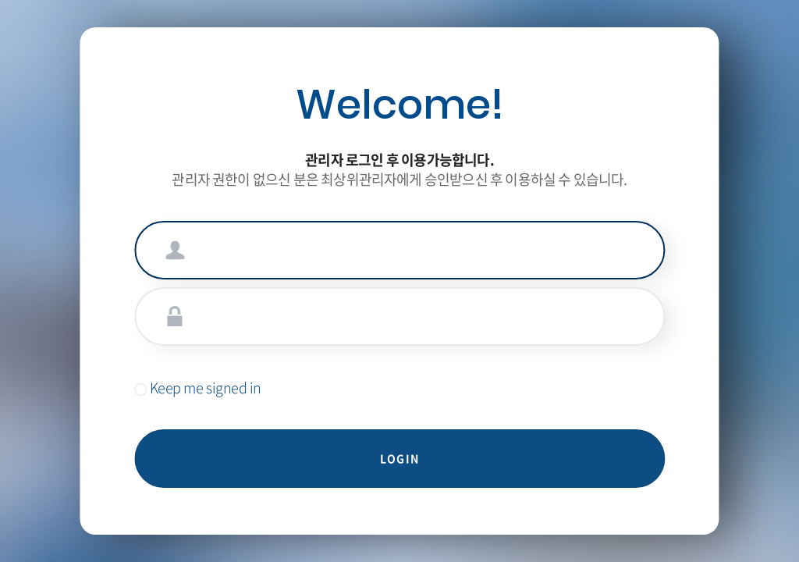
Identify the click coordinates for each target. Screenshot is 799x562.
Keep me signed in (197, 387)
